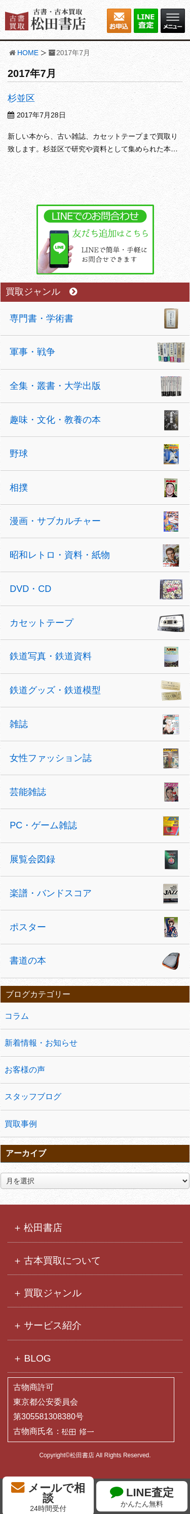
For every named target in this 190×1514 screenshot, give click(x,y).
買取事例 (21, 1124)
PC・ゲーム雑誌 (43, 825)
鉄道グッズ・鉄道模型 (55, 690)
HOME (28, 53)
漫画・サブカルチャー (55, 521)
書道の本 (28, 960)
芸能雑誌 (28, 792)
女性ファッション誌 (51, 758)
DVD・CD (30, 589)
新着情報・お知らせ (41, 1043)
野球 (19, 454)
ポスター (28, 927)
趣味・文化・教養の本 (55, 420)
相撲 (19, 488)
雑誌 (19, 724)
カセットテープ (41, 623)
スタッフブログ (33, 1096)
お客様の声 (25, 1069)
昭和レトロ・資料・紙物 (60, 555)
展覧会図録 (32, 859)
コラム (17, 1016)
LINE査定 (142, 1496)
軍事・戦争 (32, 352)
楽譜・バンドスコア (51, 893)
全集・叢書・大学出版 (55, 386)
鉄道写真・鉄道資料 (51, 656)
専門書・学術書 (41, 318)
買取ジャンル (41, 292)
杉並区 (21, 98)
